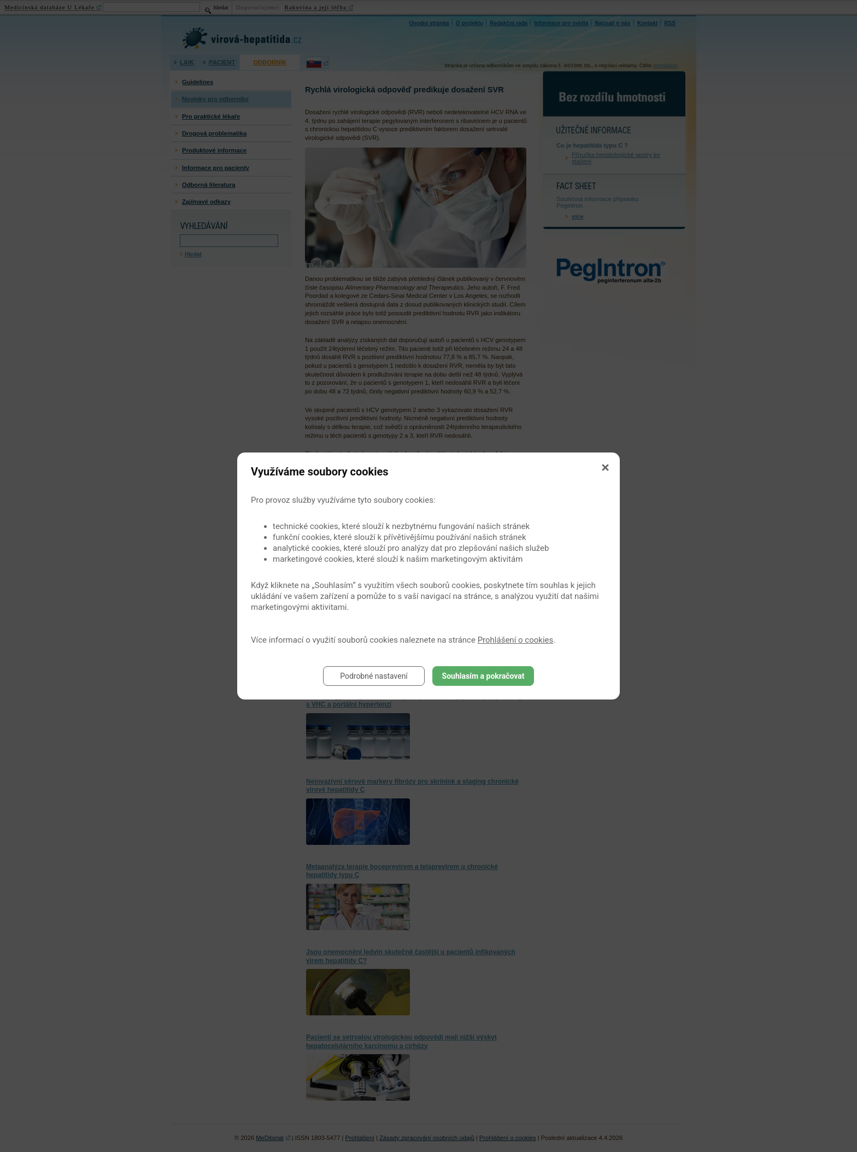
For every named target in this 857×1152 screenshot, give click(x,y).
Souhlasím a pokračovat (483, 676)
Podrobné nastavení (374, 676)
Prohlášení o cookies (516, 640)
